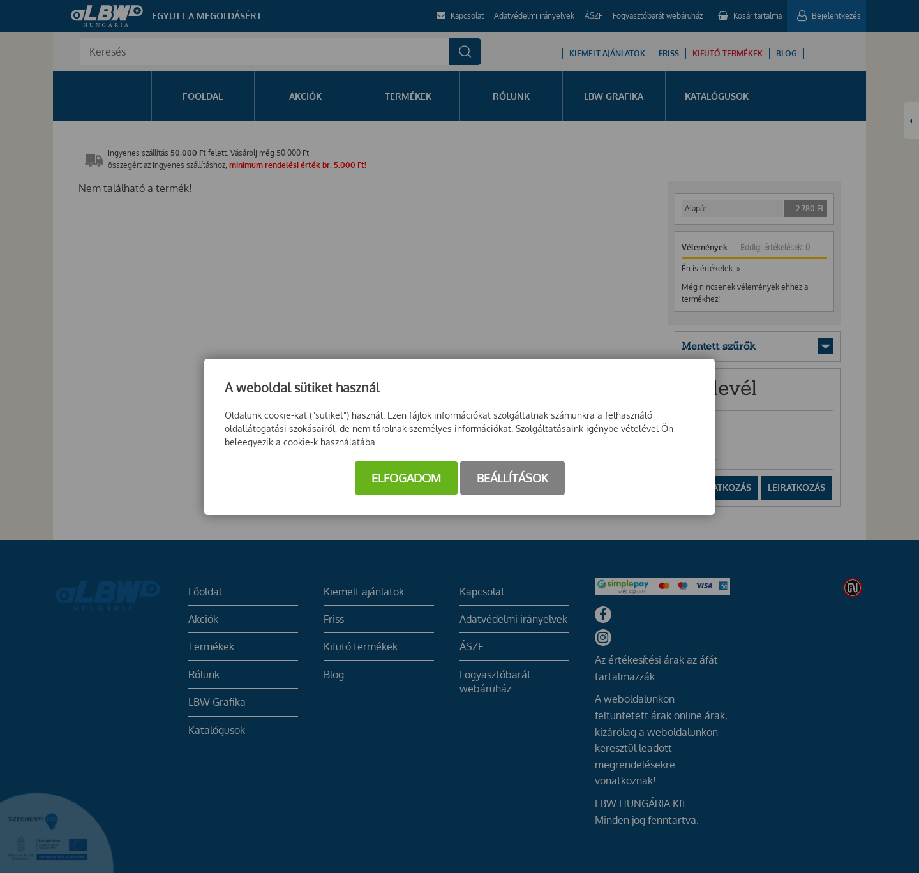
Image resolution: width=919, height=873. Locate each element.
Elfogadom (406, 478)
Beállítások (512, 478)
